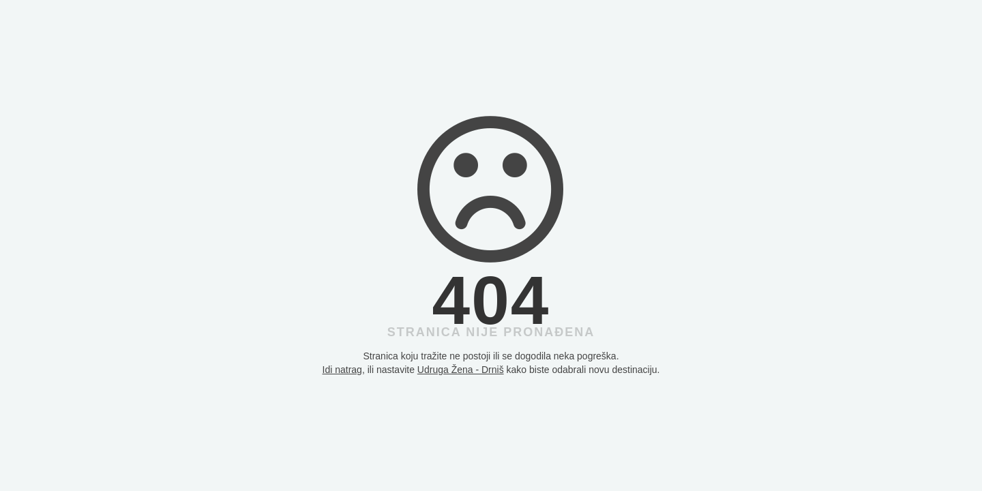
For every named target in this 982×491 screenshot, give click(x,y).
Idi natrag (342, 369)
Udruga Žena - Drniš (460, 369)
